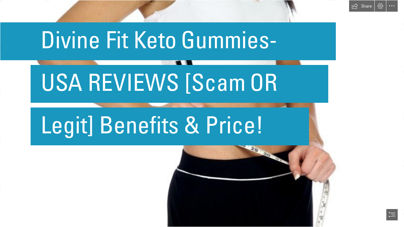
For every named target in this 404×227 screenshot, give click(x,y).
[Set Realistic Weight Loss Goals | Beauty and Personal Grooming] (202, 113)
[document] (202, 113)
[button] (361, 6)
